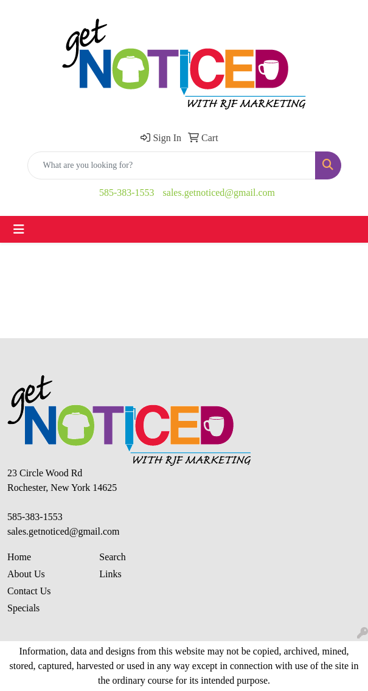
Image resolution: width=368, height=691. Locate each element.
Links (110, 574)
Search (112, 557)
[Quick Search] (171, 165)
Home (19, 557)
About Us (26, 574)
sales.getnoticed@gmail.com (219, 192)
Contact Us (29, 591)
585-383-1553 (126, 192)
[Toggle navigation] (19, 229)
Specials (23, 608)
